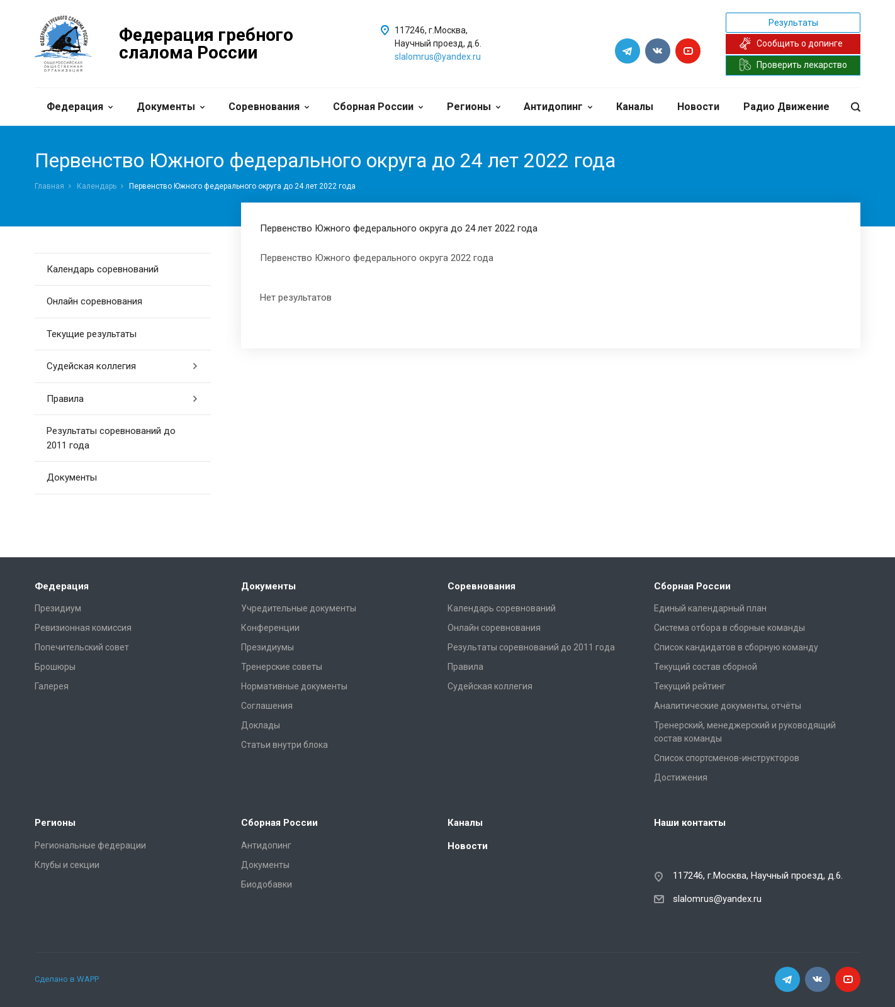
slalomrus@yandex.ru (438, 57)
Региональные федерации (90, 845)
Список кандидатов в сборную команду (736, 647)
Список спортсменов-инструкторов (726, 758)
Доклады (260, 725)
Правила (122, 398)
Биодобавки (266, 884)
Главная (49, 186)
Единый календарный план (710, 608)
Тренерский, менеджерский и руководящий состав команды (745, 731)
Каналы (634, 107)
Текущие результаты (92, 334)
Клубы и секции (67, 865)
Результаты (793, 23)
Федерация (80, 107)
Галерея (52, 686)
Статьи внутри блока (284, 745)
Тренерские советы (281, 667)
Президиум (58, 608)
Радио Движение (786, 107)
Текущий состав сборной (705, 667)
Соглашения (267, 706)
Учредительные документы (298, 608)
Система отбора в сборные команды (729, 628)
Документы (171, 107)
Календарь (96, 186)
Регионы (473, 107)
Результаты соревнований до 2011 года (111, 438)
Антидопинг (558, 107)
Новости (698, 107)
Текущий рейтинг (690, 686)
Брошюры (55, 667)
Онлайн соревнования (94, 301)
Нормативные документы (294, 686)
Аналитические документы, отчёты (727, 706)
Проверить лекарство (793, 64)
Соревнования (268, 107)
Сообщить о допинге (791, 43)
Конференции (270, 628)
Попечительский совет (82, 647)
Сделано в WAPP (67, 979)
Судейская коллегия (122, 366)
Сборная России (378, 107)
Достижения (680, 777)
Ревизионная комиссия (83, 628)
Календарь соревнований (103, 269)
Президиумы (267, 647)
